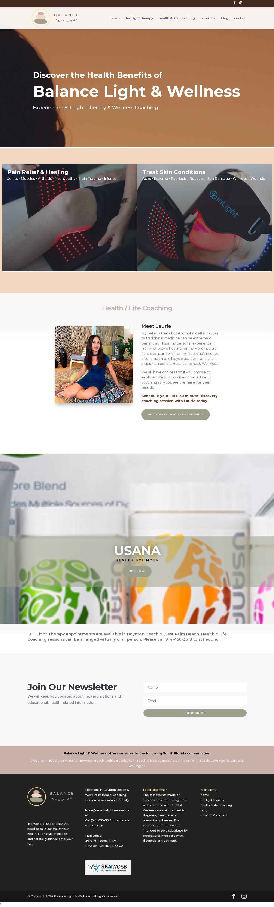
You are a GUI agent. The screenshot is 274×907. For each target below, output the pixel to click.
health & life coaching (177, 18)
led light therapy (139, 18)
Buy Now (137, 571)
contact (240, 18)
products (207, 18)
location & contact (214, 815)
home (116, 18)
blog (224, 18)
